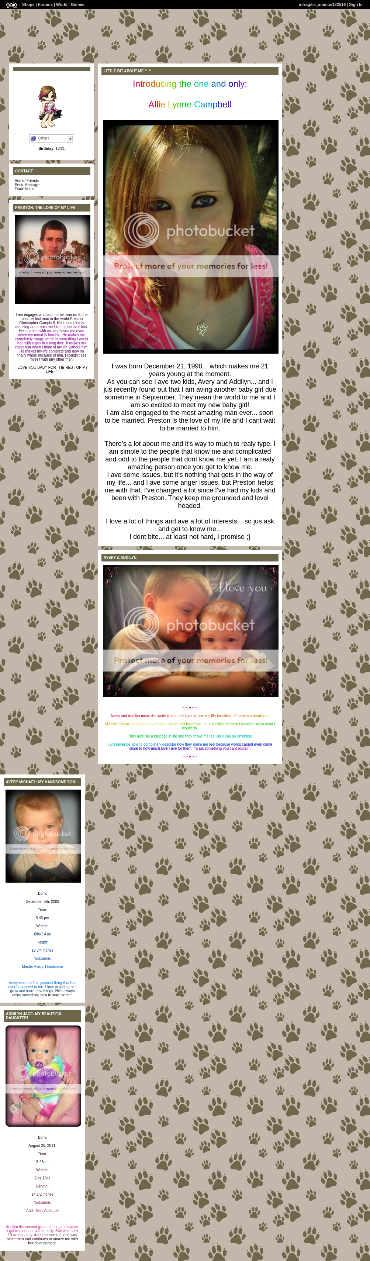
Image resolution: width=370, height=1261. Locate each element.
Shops (28, 4)
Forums (45, 4)
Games (77, 4)
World (62, 4)
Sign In (356, 4)
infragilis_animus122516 (322, 4)
